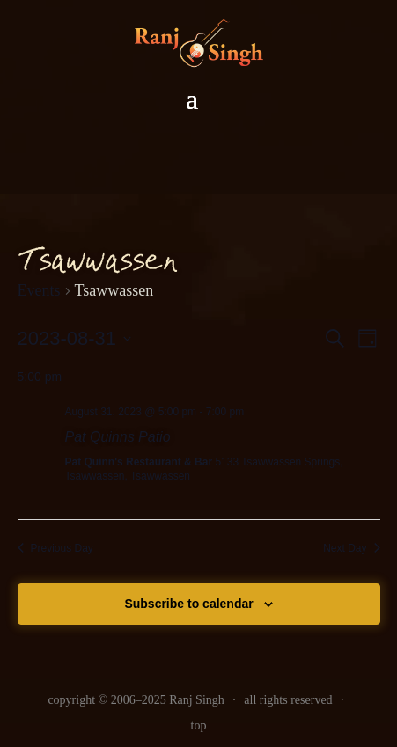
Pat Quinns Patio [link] (118, 436)
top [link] (199, 725)
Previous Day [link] (55, 548)
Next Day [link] (351, 548)
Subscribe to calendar (188, 604)
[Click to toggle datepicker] (75, 338)
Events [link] (39, 290)
